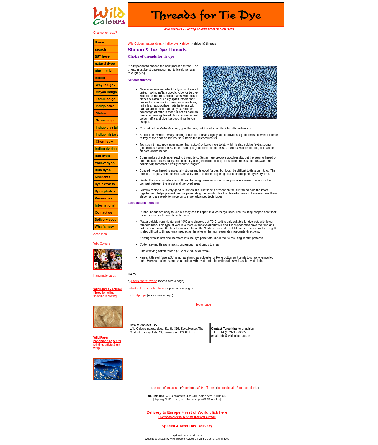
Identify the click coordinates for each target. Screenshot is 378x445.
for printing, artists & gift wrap (107, 343)
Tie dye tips (138, 295)
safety (200, 387)
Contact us (171, 387)
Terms (210, 387)
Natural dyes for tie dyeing (148, 288)
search (157, 387)
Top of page (203, 304)
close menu (100, 234)
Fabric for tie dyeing (144, 281)
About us (242, 387)
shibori (186, 43)
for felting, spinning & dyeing (107, 293)
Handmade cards (104, 275)
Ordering (187, 387)
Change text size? (105, 32)
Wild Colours (101, 243)
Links (254, 387)
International (225, 387)
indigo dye (171, 43)
